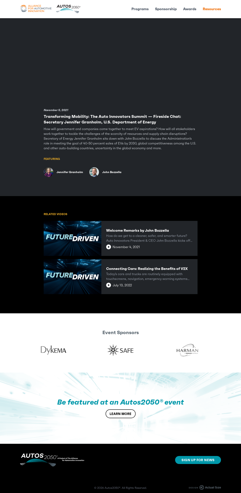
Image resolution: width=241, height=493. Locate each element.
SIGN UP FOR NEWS (198, 460)
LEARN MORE (120, 414)
